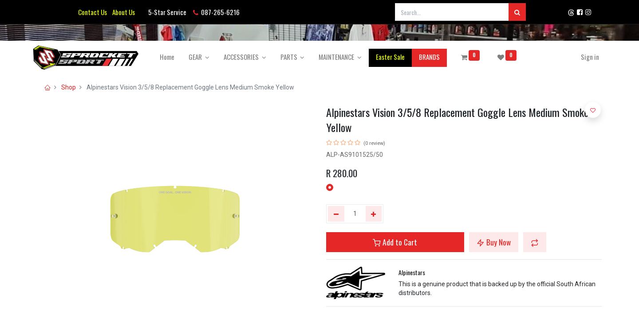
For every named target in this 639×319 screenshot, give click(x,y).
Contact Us (92, 12)
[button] (534, 242)
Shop (68, 87)
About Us (122, 12)
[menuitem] (171, 57)
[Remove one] (336, 214)
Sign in (585, 57)
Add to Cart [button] (395, 242)
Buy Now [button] (494, 242)
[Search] (517, 12)
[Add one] (374, 214)
